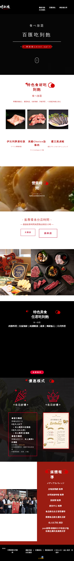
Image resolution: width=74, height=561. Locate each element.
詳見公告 (22, 445)
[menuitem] (42, 7)
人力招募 (41, 558)
